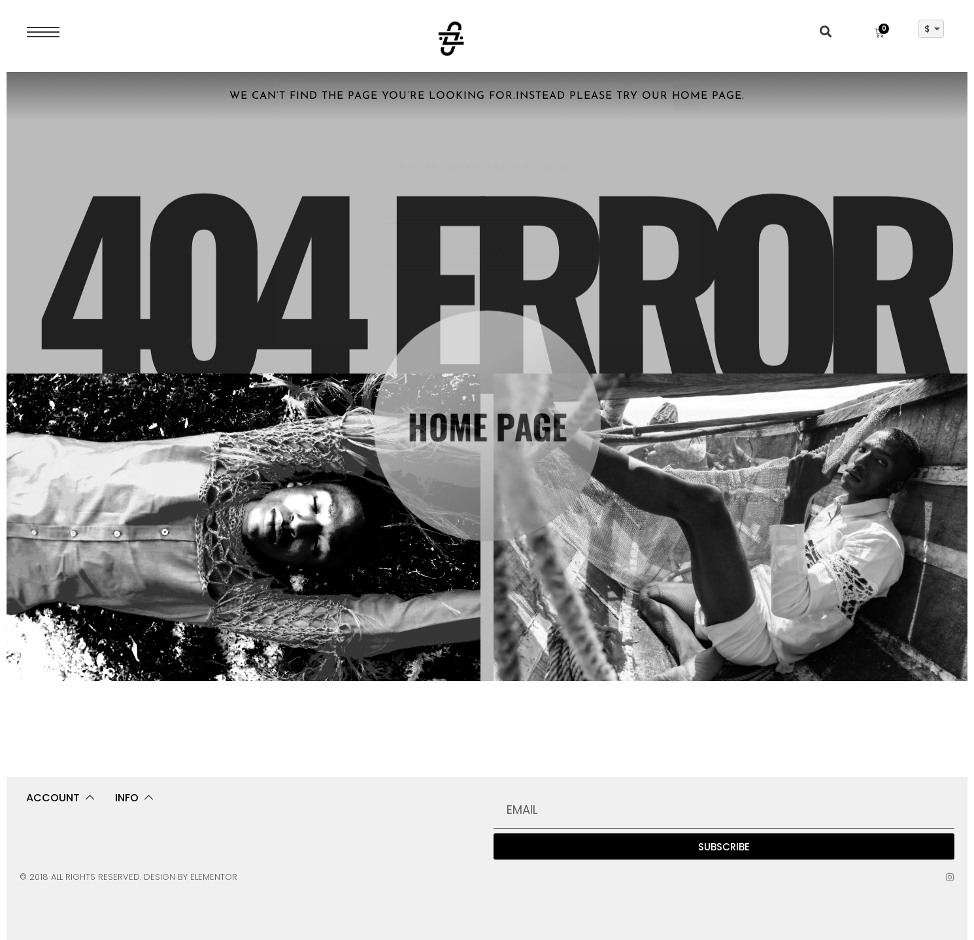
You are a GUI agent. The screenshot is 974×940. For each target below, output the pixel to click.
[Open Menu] (43, 32)
